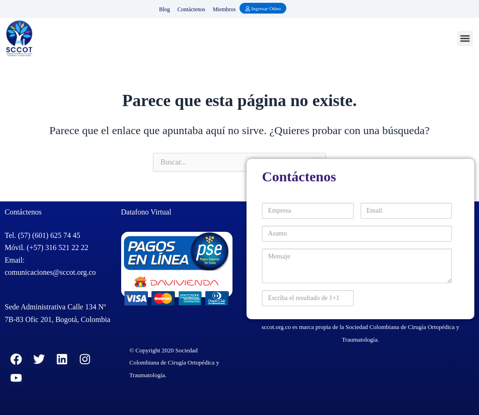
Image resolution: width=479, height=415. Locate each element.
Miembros (224, 9)
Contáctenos (191, 9)
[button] (465, 38)
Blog (164, 9)
